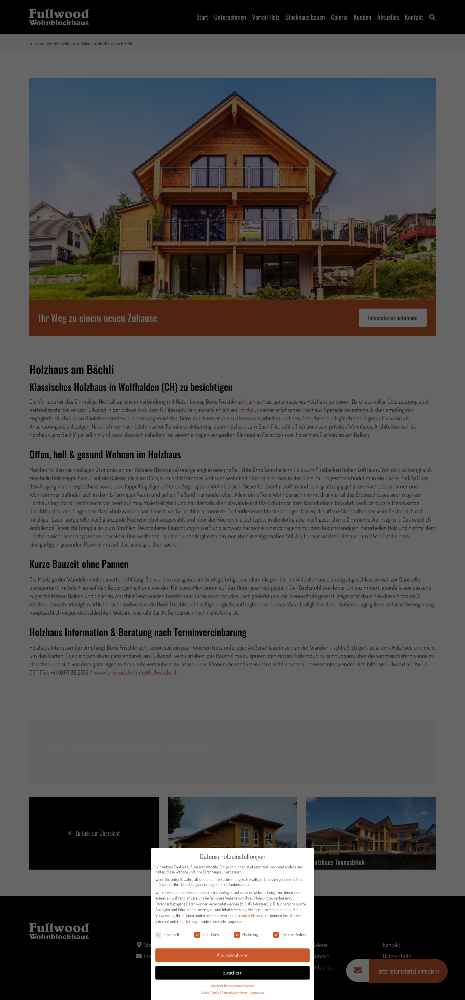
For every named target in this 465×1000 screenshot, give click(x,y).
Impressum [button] (257, 992)
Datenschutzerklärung (245, 915)
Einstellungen (189, 921)
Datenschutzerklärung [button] (235, 992)
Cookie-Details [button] (210, 992)
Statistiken (206, 934)
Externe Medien (289, 934)
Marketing (246, 934)
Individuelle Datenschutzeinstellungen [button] (232, 985)
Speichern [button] (233, 972)
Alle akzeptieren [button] (233, 955)
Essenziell (167, 934)
